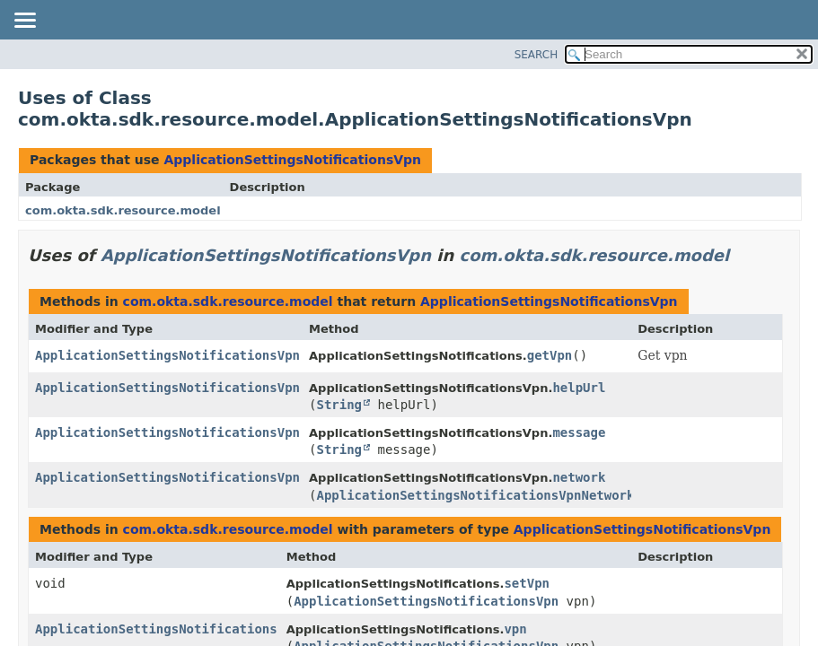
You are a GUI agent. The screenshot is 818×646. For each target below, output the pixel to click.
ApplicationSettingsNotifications (156, 629)
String (339, 404)
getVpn (550, 355)
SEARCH (537, 54)
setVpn (527, 583)
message (578, 432)
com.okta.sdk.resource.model (123, 210)
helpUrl (578, 387)
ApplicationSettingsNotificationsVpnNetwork (475, 495)
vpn (515, 629)
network (578, 477)
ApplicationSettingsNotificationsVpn (292, 160)
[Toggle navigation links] (24, 21)
